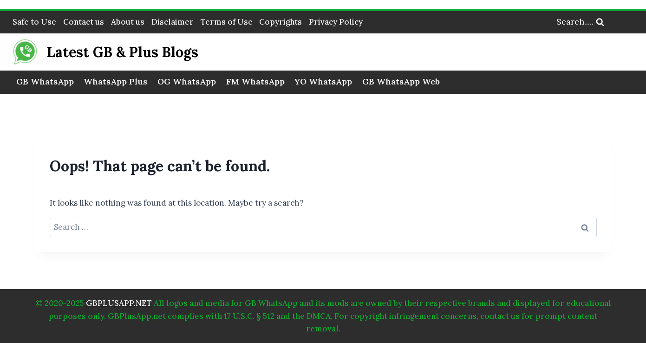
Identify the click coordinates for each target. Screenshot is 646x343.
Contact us (83, 22)
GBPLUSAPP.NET (119, 303)
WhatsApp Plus (115, 81)
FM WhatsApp (255, 81)
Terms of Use (227, 22)
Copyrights (280, 22)
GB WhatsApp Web (401, 81)
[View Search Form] (601, 22)
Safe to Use (34, 22)
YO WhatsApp (323, 81)
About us (127, 22)
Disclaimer (172, 22)
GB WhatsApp (45, 81)
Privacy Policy (336, 22)
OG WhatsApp (186, 81)
